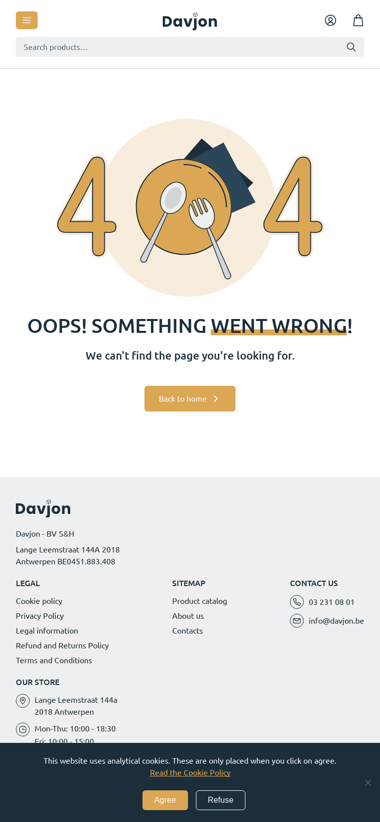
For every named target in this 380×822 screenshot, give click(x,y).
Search (351, 47)
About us (188, 615)
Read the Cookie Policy (190, 772)
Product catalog (199, 600)
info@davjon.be (336, 620)
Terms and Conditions (54, 660)
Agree (165, 800)
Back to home (183, 398)
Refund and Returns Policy (62, 645)
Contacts (187, 630)
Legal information (47, 630)
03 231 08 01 (332, 601)
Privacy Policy (40, 615)
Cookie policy (39, 600)
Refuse (221, 800)
